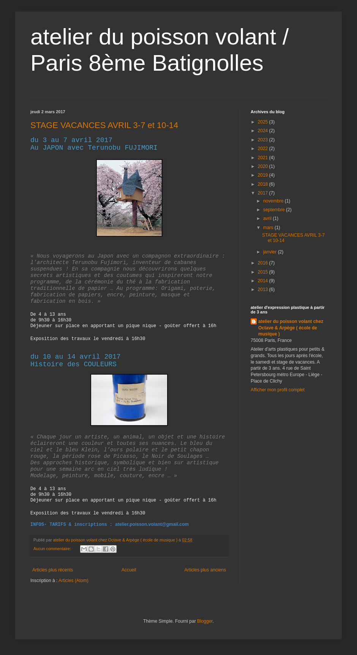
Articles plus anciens (205, 570)
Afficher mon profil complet (278, 389)
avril (268, 218)
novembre (274, 201)
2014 (263, 280)
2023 (263, 139)
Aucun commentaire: (52, 548)
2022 (263, 148)
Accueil (129, 570)
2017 (263, 193)
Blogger (205, 621)
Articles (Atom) (73, 580)
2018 (263, 184)
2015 (263, 272)
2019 (263, 175)
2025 (263, 122)
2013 (263, 289)
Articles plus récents (52, 570)
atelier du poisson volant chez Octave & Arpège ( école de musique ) (290, 328)
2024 (263, 130)
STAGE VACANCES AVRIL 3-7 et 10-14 (104, 125)
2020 (263, 166)
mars (269, 227)
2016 (263, 263)
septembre (274, 209)
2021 (263, 157)
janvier (270, 252)
